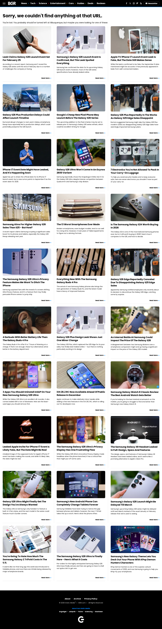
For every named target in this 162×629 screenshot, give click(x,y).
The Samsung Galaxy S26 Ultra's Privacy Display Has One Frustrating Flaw (80, 448)
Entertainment (57, 3)
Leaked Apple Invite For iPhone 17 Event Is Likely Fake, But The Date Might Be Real (26, 448)
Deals (90, 3)
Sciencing (89, 612)
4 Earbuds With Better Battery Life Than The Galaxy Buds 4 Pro (25, 339)
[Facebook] (126, 3)
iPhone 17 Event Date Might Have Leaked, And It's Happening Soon (26, 171)
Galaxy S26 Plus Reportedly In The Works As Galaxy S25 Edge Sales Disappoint (134, 116)
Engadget (62, 612)
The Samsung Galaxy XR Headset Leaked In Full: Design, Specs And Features (134, 448)
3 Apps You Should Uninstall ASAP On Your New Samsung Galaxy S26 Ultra (27, 393)
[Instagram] (134, 3)
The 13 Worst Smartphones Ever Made (78, 224)
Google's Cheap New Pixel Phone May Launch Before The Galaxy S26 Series (78, 116)
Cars (71, 3)
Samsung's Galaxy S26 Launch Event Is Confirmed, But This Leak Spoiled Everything (79, 60)
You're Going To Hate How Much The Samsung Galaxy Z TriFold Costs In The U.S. (25, 559)
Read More (45, 78)
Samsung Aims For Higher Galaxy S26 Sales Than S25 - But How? (24, 226)
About (67, 599)
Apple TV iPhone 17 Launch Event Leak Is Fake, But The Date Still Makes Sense (133, 58)
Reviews (101, 3)
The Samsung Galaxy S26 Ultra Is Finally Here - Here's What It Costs (79, 558)
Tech (32, 3)
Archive (77, 599)
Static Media (70, 603)
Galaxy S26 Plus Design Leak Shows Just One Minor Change (79, 339)
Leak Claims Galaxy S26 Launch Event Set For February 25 (26, 58)
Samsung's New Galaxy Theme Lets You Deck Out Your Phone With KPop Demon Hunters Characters (133, 559)
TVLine (80, 612)
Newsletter (152, 3)
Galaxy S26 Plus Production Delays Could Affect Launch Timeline (26, 116)
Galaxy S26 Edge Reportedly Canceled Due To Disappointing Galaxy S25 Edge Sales (133, 282)
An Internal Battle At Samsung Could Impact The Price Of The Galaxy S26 (132, 339)
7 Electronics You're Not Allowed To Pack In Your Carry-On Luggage (135, 171)
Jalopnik (72, 612)
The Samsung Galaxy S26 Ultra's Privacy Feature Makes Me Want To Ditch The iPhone (26, 282)
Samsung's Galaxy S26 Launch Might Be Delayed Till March (133, 503)
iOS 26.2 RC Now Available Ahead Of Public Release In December (81, 393)
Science (43, 3)
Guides (80, 3)
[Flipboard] (137, 3)
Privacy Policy (90, 599)
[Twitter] (130, 3)
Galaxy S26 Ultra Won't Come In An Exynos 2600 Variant (81, 171)
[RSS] (141, 3)
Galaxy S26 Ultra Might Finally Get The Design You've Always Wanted (24, 503)
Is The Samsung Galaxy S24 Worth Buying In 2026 (134, 226)
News (24, 3)
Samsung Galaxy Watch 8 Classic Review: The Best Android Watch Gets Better (135, 394)
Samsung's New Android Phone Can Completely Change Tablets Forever (77, 503)
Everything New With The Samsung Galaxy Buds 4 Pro (77, 281)
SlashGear (99, 612)
